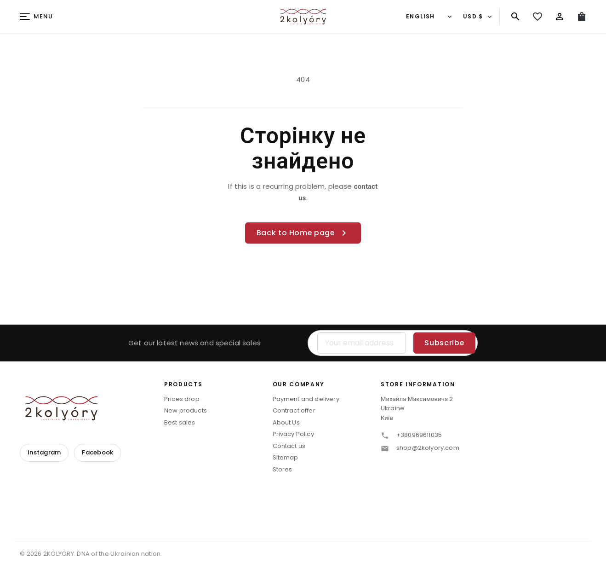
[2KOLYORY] (61, 408)
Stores (282, 469)
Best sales (179, 422)
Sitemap (285, 458)
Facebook (97, 452)
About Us (286, 422)
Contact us (289, 446)
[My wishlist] (537, 16)
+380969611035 (419, 435)
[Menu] (36, 16)
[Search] (515, 16)
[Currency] (476, 16)
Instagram (44, 452)
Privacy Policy (293, 434)
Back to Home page (303, 233)
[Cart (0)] (582, 16)
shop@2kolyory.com (427, 448)
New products (185, 411)
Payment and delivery (306, 399)
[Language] (428, 16)
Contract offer (294, 411)
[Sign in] (559, 16)
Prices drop (182, 399)
